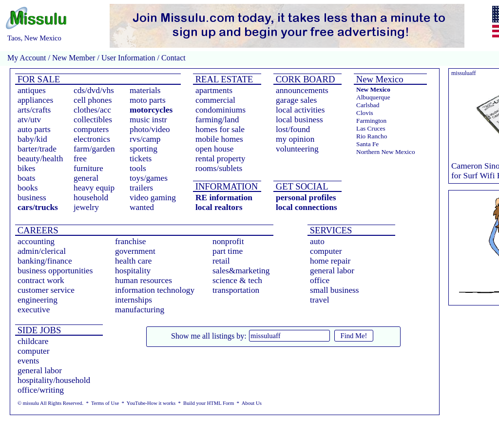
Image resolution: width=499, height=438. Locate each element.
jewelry (86, 207)
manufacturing (139, 309)
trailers (141, 187)
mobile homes (219, 139)
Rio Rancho (371, 136)
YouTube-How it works (151, 403)
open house (214, 148)
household (91, 197)
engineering (38, 300)
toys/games (149, 178)
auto (317, 241)
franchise (130, 241)
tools (138, 168)
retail (221, 261)
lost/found (293, 129)
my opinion (295, 139)
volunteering (297, 148)
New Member (73, 58)
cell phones (93, 100)
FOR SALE (37, 79)
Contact (172, 58)
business (32, 197)
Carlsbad (367, 105)
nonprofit (228, 241)
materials (145, 90)
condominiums (220, 109)
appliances (35, 100)
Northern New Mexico (385, 151)
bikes (27, 168)
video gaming (153, 197)
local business (299, 119)
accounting (36, 241)
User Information (128, 58)
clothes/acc (92, 109)
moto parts (148, 100)
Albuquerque (373, 97)
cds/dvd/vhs (94, 90)
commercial (215, 100)
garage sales (296, 100)
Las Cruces (370, 128)
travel (319, 300)
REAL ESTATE (223, 79)
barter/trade (37, 148)
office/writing (41, 390)
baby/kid (32, 139)
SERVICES (329, 230)
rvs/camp (145, 139)
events (28, 360)
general (86, 178)
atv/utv (29, 119)
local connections (306, 207)
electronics (92, 139)
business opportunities (55, 270)
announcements (302, 90)
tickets (141, 158)
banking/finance (45, 261)
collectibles (93, 119)
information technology (154, 290)
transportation (235, 290)
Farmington (371, 120)
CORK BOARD (304, 79)
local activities (300, 109)
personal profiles (306, 197)
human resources (143, 280)
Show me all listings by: (209, 336)
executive (34, 309)
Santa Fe (367, 144)
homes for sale (220, 129)
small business (334, 290)
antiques (32, 90)
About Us (252, 403)
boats (27, 178)
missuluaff (463, 73)
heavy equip (94, 187)
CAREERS (36, 230)
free (80, 158)
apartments (213, 90)
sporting (143, 148)
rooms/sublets (218, 168)
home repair (330, 261)
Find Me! (354, 336)
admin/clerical (42, 251)
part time (227, 251)
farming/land (217, 119)
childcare (33, 341)
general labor (332, 270)
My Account (26, 58)
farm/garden (94, 148)
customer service (46, 290)
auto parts (34, 129)
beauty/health (40, 158)
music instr (148, 119)
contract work (41, 280)
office (319, 280)
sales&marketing (240, 270)
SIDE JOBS (38, 330)
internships (133, 300)
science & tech (237, 280)
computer (326, 251)
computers (91, 129)
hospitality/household (54, 380)
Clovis (364, 112)
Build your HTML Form (208, 403)
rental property (220, 158)
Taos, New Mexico (34, 38)
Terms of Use (105, 403)
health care (133, 261)
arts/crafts (34, 109)
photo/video (150, 129)
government (135, 251)
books (28, 187)
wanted (142, 207)
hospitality (133, 270)
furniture (88, 168)
